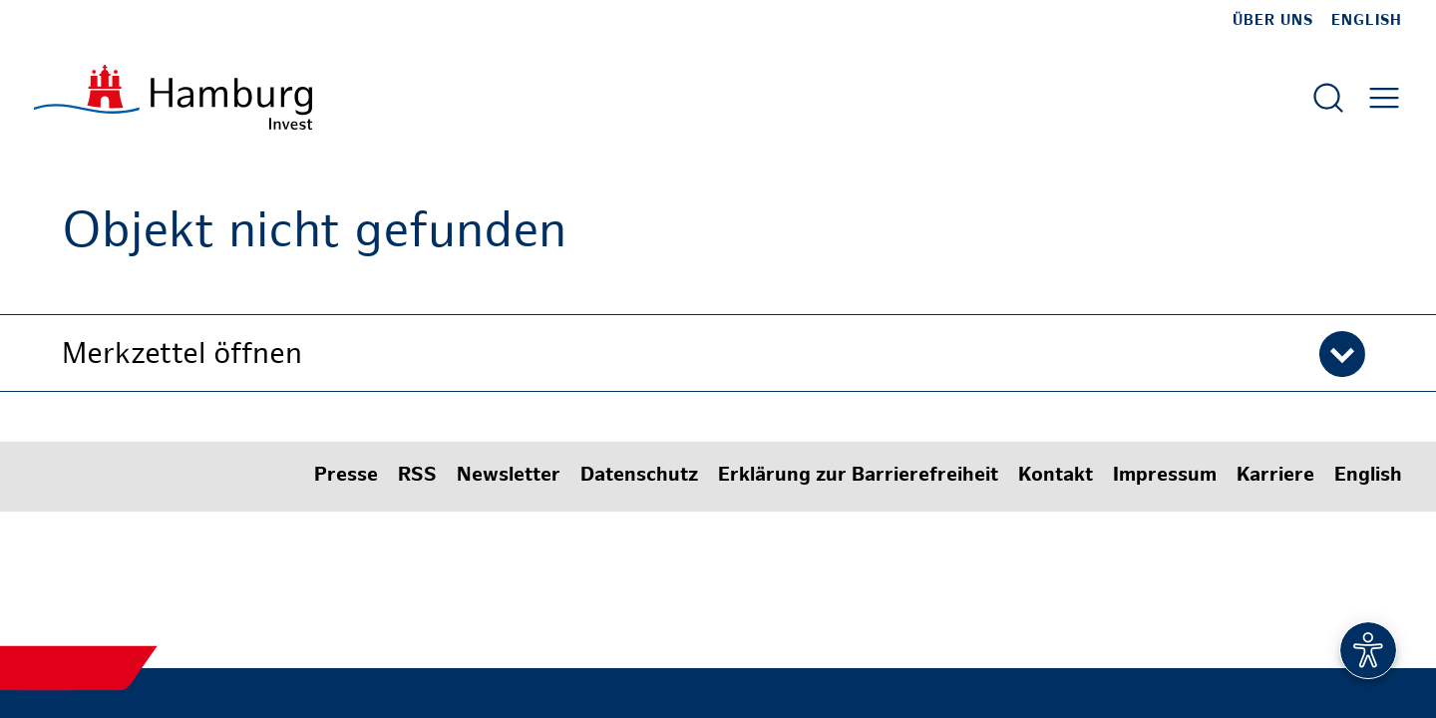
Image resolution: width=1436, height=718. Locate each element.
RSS (417, 476)
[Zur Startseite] (173, 97)
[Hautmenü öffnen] (1384, 98)
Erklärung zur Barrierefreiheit (858, 476)
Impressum (1165, 476)
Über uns (1273, 21)
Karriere (1275, 476)
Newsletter (508, 476)
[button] (718, 353)
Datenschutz (639, 476)
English (1366, 21)
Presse (346, 476)
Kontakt (1055, 476)
